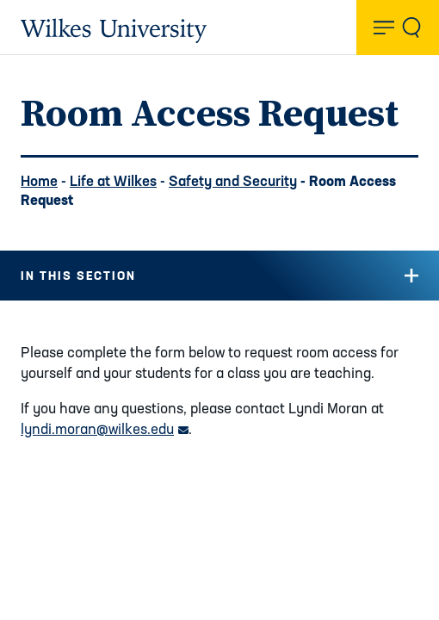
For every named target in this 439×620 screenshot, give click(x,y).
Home (39, 180)
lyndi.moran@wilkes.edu (105, 428)
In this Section (78, 275)
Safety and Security (233, 180)
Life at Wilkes (113, 180)
